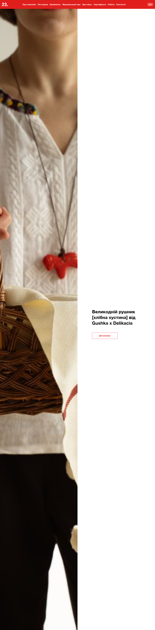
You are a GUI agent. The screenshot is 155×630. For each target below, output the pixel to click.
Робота (111, 4)
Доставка (87, 4)
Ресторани (43, 4)
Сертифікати (100, 4)
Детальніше (104, 335)
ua (150, 4)
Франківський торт (71, 4)
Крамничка (55, 4)
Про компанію (29, 4)
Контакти (121, 4)
